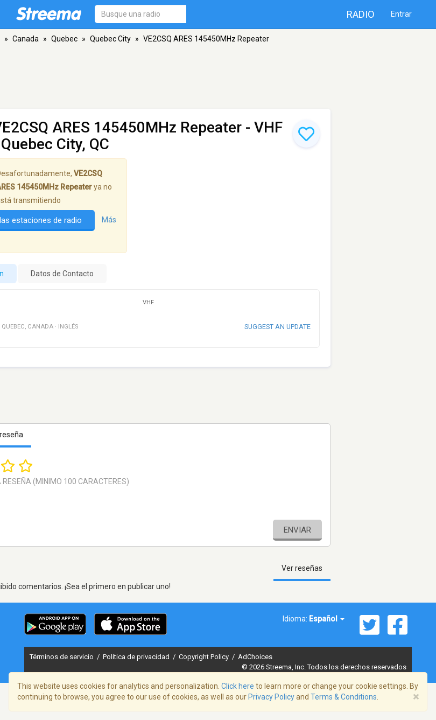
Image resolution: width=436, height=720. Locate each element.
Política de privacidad (137, 657)
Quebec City (110, 38)
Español (326, 618)
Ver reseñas (302, 568)
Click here (237, 686)
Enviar (297, 530)
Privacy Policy (271, 697)
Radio (361, 14)
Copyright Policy (204, 657)
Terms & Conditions (344, 697)
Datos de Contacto (62, 273)
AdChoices (255, 657)
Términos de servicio (62, 657)
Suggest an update (277, 327)
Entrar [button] (401, 14)
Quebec (64, 38)
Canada (25, 38)
